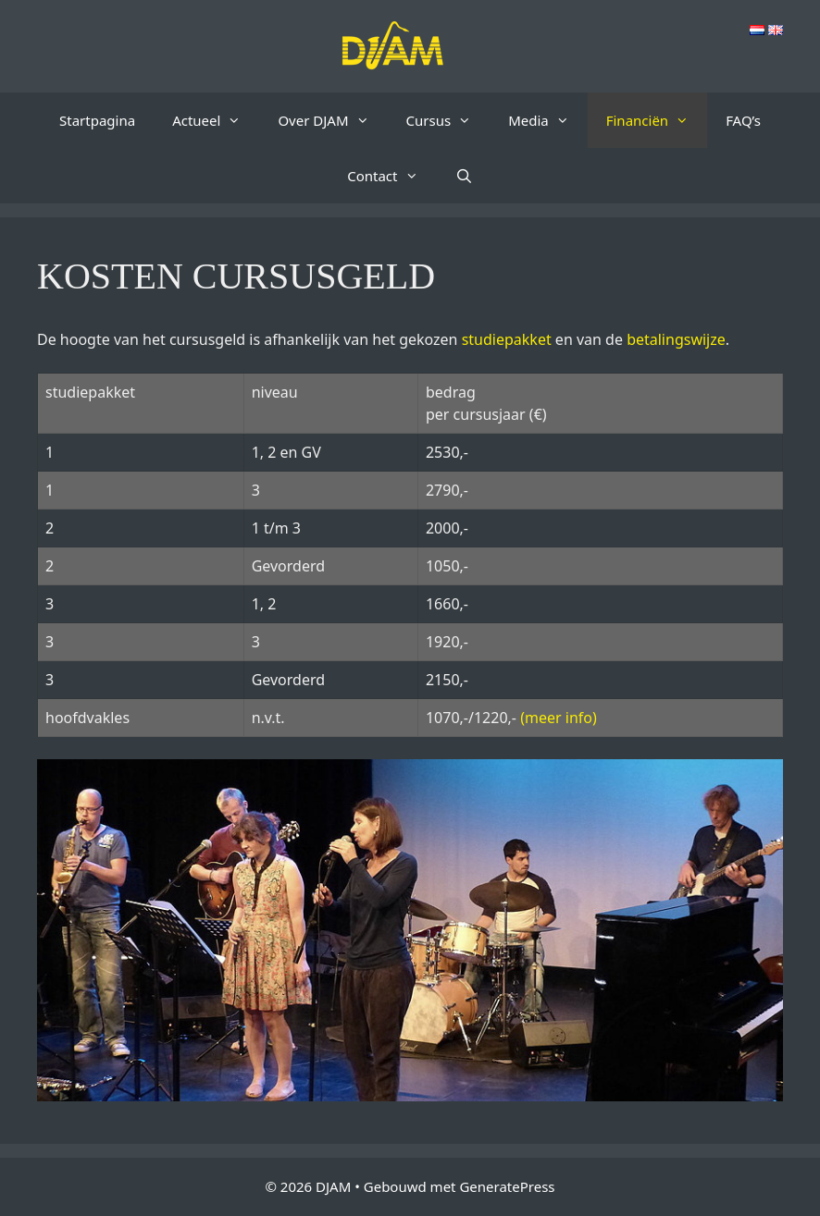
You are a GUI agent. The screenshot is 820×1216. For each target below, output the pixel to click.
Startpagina (97, 120)
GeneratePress (506, 1186)
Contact (391, 175)
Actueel (215, 120)
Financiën (656, 120)
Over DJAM (332, 120)
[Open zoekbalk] (464, 175)
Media (548, 120)
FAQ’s (743, 120)
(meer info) (558, 717)
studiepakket (507, 339)
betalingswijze (676, 339)
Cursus (448, 120)
